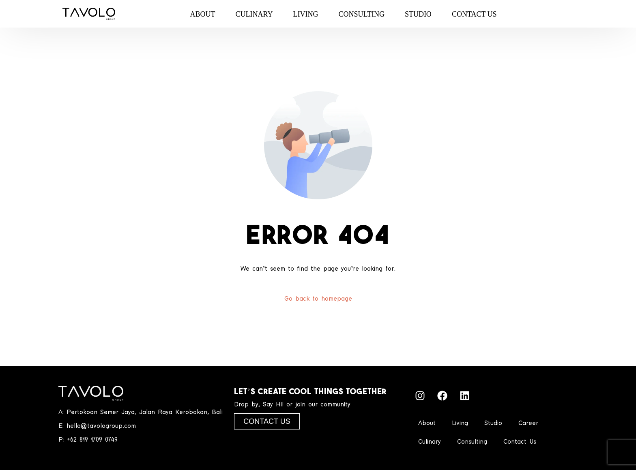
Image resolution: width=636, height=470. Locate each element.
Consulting (472, 442)
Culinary (429, 442)
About (427, 423)
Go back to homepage (318, 299)
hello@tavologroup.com (101, 426)
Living (460, 423)
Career (528, 423)
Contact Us (519, 442)
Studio (493, 423)
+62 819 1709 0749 (92, 440)
